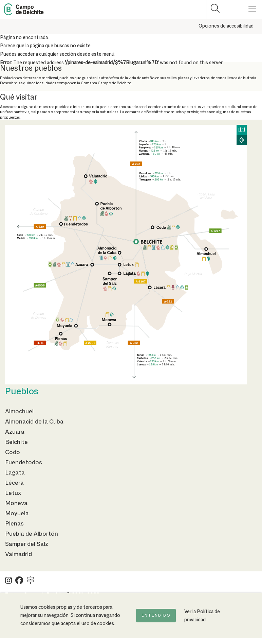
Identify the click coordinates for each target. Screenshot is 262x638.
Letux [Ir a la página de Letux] (13, 493)
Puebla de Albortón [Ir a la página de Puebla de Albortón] (31, 534)
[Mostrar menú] (252, 9)
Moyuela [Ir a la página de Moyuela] (17, 513)
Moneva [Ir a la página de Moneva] (16, 503)
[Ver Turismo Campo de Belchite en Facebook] (19, 582)
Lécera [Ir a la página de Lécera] (14, 483)
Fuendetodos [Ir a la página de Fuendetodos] (23, 462)
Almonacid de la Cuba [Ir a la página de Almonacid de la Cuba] (34, 421)
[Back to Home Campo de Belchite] (23, 9)
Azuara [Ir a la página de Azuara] (14, 432)
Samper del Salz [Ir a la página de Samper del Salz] (26, 544)
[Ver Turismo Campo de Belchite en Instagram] (8, 582)
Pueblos (21, 392)
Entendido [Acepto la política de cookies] (156, 616)
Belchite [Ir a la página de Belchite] (16, 442)
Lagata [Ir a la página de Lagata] (15, 472)
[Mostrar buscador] (215, 9)
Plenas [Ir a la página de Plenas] (14, 523)
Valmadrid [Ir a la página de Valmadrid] (18, 554)
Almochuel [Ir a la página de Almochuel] (19, 411)
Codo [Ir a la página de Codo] (12, 452)
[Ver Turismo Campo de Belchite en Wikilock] (30, 582)
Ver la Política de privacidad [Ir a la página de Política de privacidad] (202, 616)
